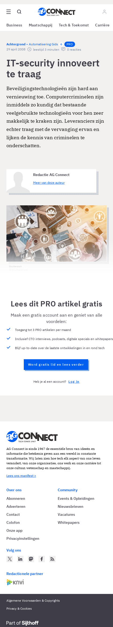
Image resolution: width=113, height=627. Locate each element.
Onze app (14, 530)
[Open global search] (19, 12)
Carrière (102, 25)
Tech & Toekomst (74, 25)
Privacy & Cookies (19, 608)
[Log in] (104, 12)
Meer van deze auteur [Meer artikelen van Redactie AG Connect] (49, 183)
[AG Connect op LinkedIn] (20, 559)
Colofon (13, 522)
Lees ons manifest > (21, 476)
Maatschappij (41, 25)
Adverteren (15, 506)
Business (14, 25)
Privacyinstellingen (22, 538)
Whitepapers (69, 522)
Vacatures (66, 514)
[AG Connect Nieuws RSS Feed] (52, 559)
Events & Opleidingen (76, 498)
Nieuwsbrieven (70, 506)
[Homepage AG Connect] (56, 11)
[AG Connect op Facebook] (41, 559)
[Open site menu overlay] (8, 12)
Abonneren (15, 498)
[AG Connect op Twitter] (9, 559)
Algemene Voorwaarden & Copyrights (33, 600)
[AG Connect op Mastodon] (31, 559)
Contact (13, 514)
